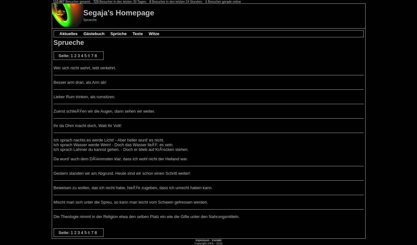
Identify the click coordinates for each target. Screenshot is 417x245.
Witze (154, 33)
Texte (137, 33)
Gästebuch (93, 33)
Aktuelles (69, 33)
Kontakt (217, 240)
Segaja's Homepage (118, 12)
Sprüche (118, 33)
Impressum (202, 240)
